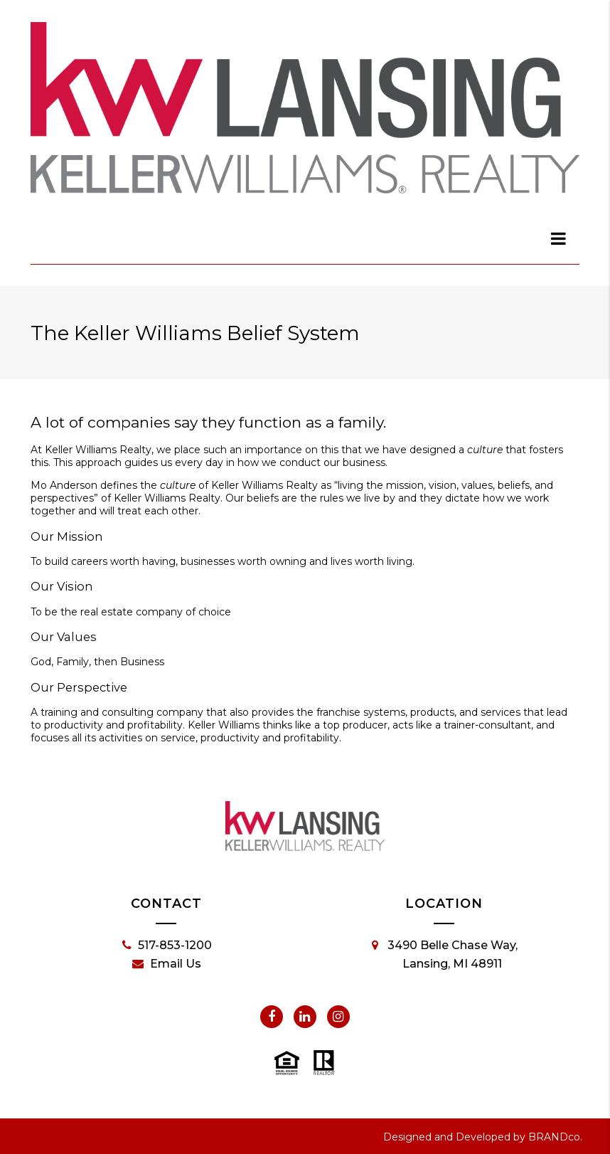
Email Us (166, 964)
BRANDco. (555, 1137)
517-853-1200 (167, 945)
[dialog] (559, 238)
